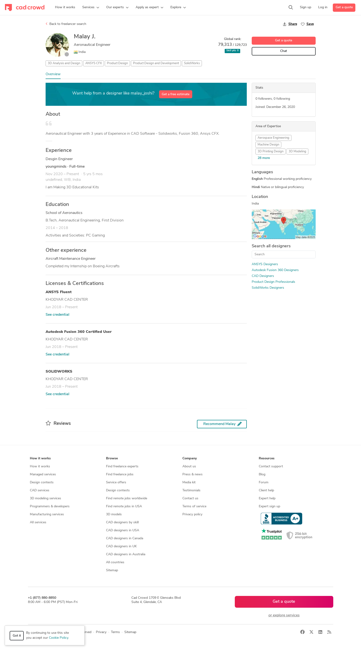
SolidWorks (192, 63)
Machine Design (268, 144)
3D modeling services (45, 498)
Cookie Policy (58, 638)
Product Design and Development (156, 63)
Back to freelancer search (66, 24)
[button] (91, 7)
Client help (266, 490)
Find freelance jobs (119, 474)
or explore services (284, 615)
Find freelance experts (122, 466)
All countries (115, 562)
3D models (114, 514)
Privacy (101, 632)
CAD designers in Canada (124, 538)
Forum (263, 482)
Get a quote (344, 7)
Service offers (116, 482)
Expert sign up (269, 506)
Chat (283, 51)
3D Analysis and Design (64, 63)
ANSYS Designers (265, 264)
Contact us (190, 498)
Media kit (189, 482)
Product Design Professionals (273, 282)
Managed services (43, 474)
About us (189, 466)
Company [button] (189, 458)
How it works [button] (40, 458)
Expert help (267, 498)
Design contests (42, 482)
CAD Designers (263, 276)
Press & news (192, 474)
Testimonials (191, 490)
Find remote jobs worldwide (126, 498)
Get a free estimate (175, 94)
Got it (17, 636)
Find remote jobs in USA (124, 506)
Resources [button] (267, 458)
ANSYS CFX (93, 63)
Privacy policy (192, 514)
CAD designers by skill (122, 522)
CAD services (39, 490)
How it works (40, 466)
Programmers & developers (50, 506)
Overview (53, 74)
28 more (264, 158)
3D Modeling (297, 151)
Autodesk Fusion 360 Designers (275, 270)
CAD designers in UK (121, 546)
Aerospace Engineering (273, 137)
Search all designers (271, 246)
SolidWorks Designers (268, 288)
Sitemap (112, 570)
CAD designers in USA (122, 530)
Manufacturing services (47, 514)
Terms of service (194, 506)
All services (38, 522)
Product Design (117, 63)
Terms (115, 632)
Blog (262, 474)
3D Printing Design (270, 151)
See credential (57, 315)
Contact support (271, 466)
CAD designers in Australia (125, 554)
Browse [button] (112, 458)
